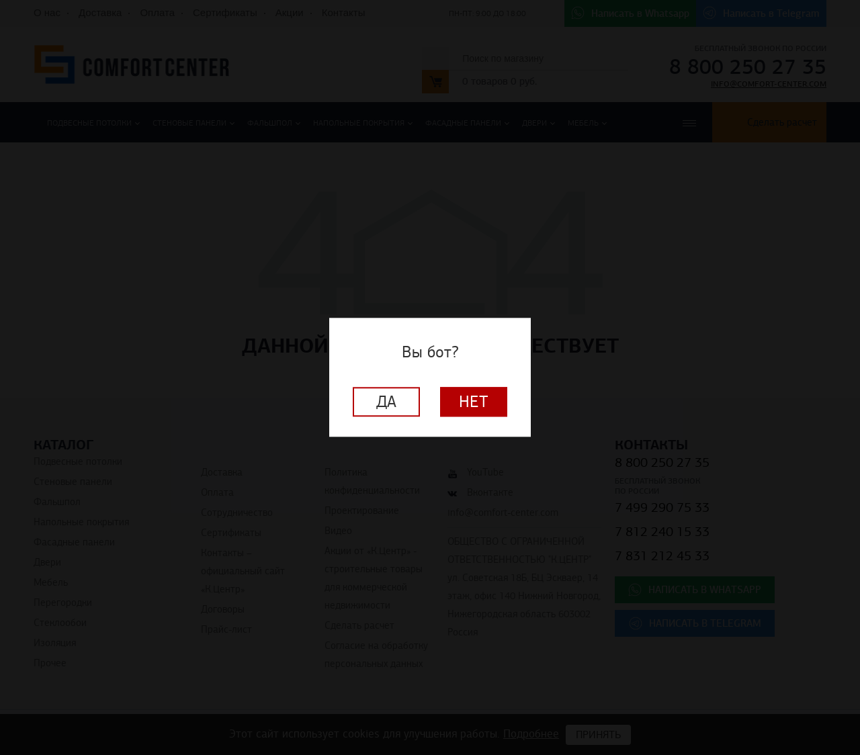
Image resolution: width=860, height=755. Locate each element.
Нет (473, 402)
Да (386, 402)
